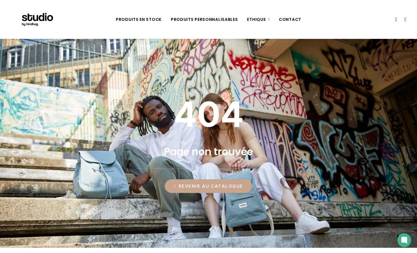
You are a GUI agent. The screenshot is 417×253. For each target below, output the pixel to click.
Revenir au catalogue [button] (208, 186)
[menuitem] (139, 19)
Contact (290, 19)
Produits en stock (139, 19)
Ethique (258, 19)
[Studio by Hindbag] (30, 19)
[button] (395, 19)
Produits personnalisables (204, 19)
